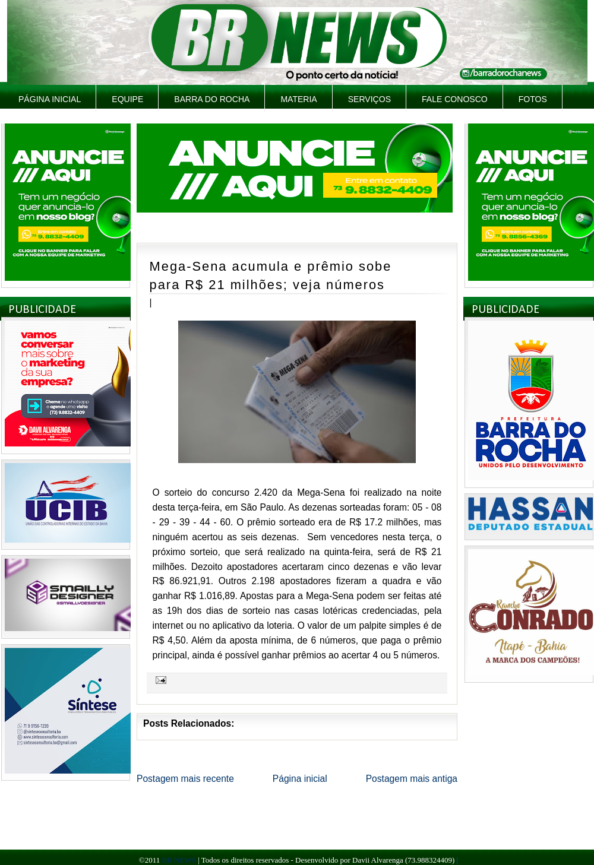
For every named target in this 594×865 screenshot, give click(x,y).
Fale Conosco (455, 99)
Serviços (369, 99)
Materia (298, 99)
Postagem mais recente (185, 779)
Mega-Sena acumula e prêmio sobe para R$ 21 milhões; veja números (271, 275)
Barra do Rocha (211, 99)
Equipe (127, 99)
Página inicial (49, 99)
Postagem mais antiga (411, 779)
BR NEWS (178, 860)
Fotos (533, 99)
